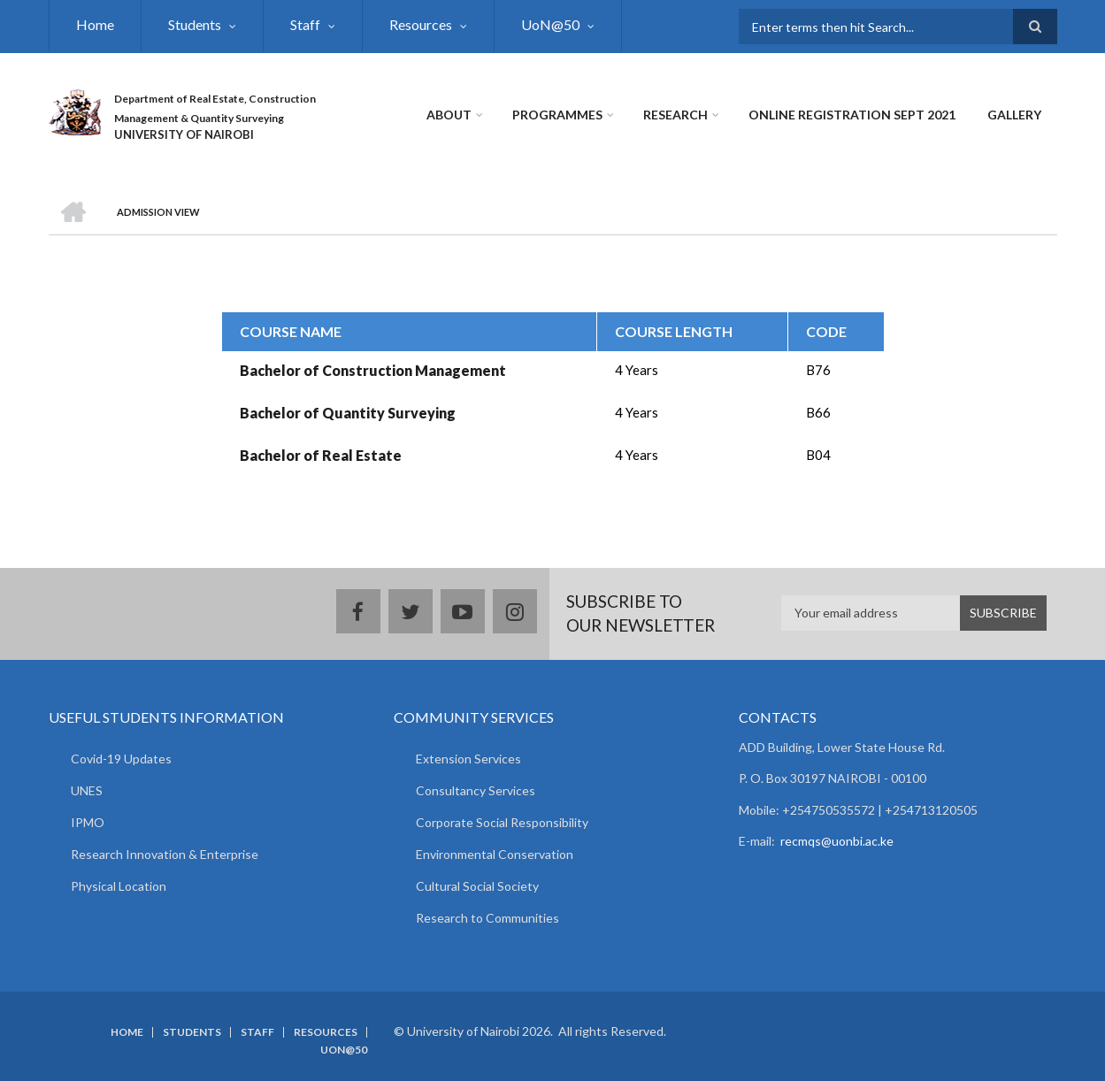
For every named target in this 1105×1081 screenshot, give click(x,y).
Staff (305, 24)
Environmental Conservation (494, 854)
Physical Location (118, 885)
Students (194, 24)
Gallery (1014, 114)
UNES (87, 790)
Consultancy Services (475, 790)
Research (675, 114)
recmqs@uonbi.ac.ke (837, 840)
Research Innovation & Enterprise (164, 854)
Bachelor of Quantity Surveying (348, 412)
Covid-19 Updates (121, 758)
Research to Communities (487, 917)
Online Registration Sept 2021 (851, 114)
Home (95, 24)
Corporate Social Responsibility (502, 822)
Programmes (557, 114)
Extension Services (468, 758)
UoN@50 (550, 24)
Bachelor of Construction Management (373, 370)
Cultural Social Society (477, 885)
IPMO (87, 822)
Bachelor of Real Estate (321, 455)
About (449, 114)
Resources (420, 24)
